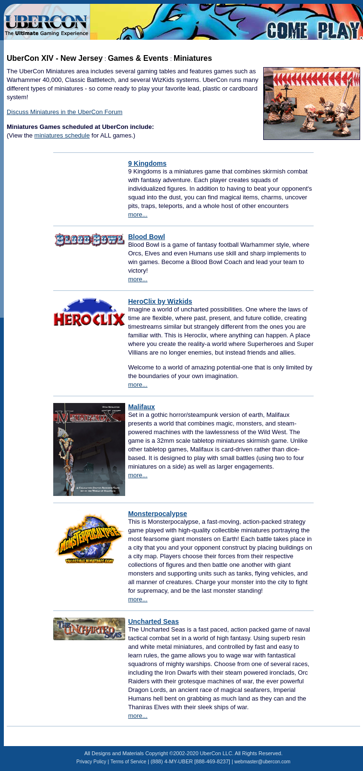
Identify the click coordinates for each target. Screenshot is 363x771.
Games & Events (138, 58)
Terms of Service (128, 761)
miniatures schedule (62, 135)
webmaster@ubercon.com (262, 761)
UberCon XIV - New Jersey (55, 58)
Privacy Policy (91, 761)
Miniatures (193, 58)
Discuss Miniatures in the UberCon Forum (64, 111)
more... (137, 214)
